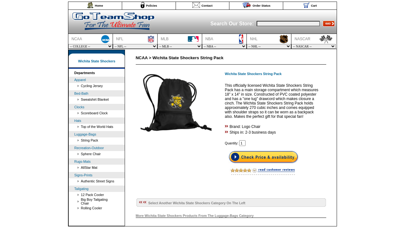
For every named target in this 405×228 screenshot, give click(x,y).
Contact (207, 5)
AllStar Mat (89, 167)
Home (99, 5)
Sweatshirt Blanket (95, 99)
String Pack (89, 140)
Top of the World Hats (97, 127)
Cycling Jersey (92, 86)
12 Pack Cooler (92, 195)
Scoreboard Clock (94, 113)
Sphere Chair (91, 154)
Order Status (261, 5)
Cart (314, 5)
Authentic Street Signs (97, 181)
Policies (151, 5)
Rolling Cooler (91, 208)
